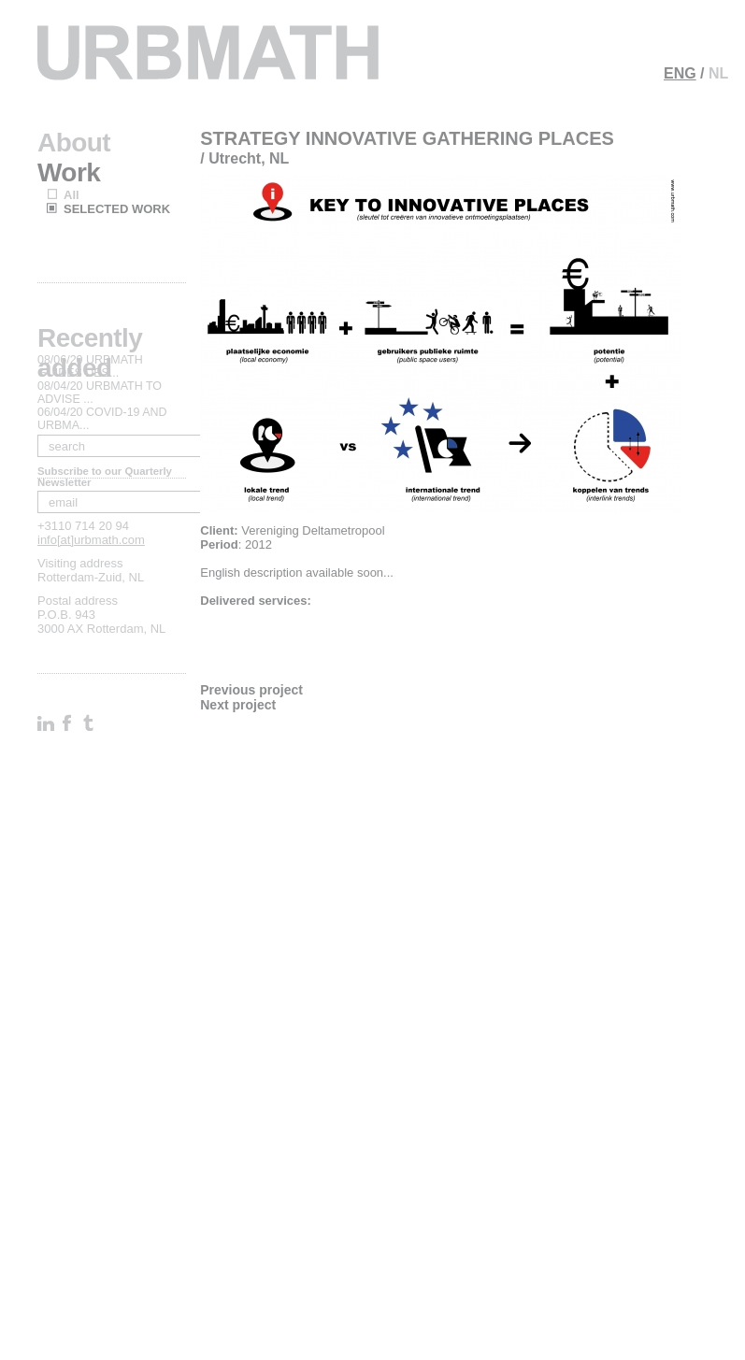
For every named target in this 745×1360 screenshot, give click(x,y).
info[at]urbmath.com (91, 540)
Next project (238, 704)
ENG (680, 73)
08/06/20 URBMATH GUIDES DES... (90, 366)
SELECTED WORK (117, 209)
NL (718, 73)
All (71, 195)
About (73, 142)
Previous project (251, 689)
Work (68, 172)
